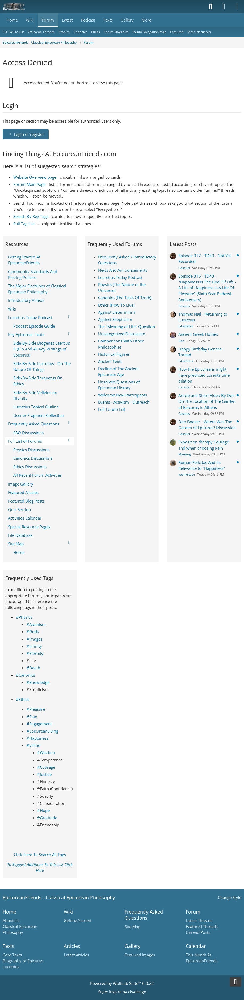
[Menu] (237, 6)
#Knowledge (38, 682)
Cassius (184, 268)
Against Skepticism (115, 319)
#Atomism (36, 624)
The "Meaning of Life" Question (126, 326)
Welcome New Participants (122, 395)
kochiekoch (186, 474)
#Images (34, 639)
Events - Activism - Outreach (123, 402)
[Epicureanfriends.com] (14, 6)
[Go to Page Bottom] (235, 982)
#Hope (43, 810)
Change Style (229, 897)
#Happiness (37, 738)
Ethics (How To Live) (116, 305)
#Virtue (33, 745)
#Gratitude (47, 817)
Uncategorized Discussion (121, 333)
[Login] (223, 6)
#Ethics (22, 699)
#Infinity (34, 646)
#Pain (32, 716)
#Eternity (35, 653)
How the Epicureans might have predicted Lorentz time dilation (204, 374)
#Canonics (25, 675)
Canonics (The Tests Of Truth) (124, 297)
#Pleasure (36, 709)
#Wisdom (46, 752)
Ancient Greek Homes (198, 334)
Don (181, 340)
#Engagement (39, 723)
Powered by (122, 983)
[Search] (210, 6)
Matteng (184, 454)
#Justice (44, 774)
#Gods (33, 631)
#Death (33, 667)
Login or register (25, 134)
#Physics (24, 617)
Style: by (122, 991)
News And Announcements (122, 270)
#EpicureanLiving (42, 731)
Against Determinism (117, 312)
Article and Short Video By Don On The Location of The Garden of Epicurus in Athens (206, 401)
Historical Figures (114, 354)
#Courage (46, 767)
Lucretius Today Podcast (120, 277)
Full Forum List (111, 409)
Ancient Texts (110, 361)
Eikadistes (185, 326)
